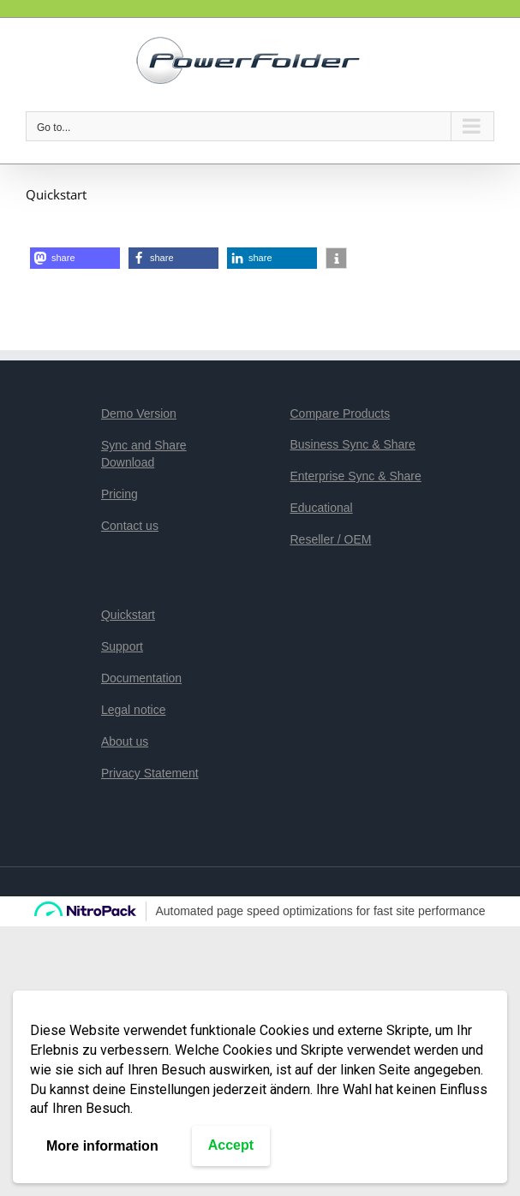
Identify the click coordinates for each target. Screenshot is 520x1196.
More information (102, 1146)
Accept (231, 1145)
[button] (75, 258)
